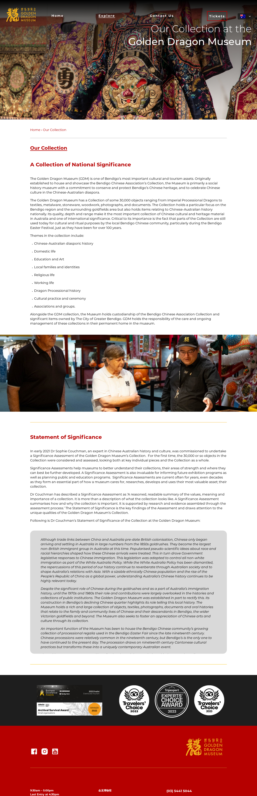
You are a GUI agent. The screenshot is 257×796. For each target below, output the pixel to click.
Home (57, 15)
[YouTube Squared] (55, 751)
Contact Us (162, 15)
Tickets (217, 16)
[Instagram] (45, 751)
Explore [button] (107, 15)
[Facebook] (34, 751)
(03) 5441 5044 (179, 790)
